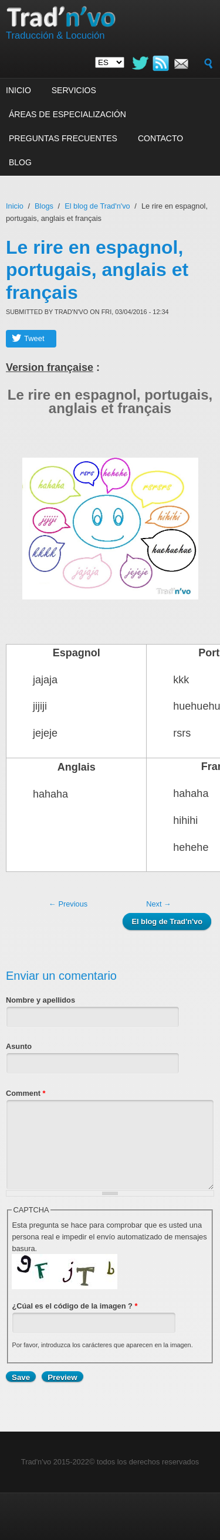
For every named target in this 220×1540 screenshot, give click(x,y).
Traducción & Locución (55, 35)
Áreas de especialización (67, 114)
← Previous (68, 904)
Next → (158, 904)
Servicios (74, 90)
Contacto (160, 138)
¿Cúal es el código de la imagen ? (74, 1305)
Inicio (18, 90)
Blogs (44, 206)
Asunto (19, 1046)
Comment (26, 1093)
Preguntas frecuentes (63, 138)
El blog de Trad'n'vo (97, 206)
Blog (20, 162)
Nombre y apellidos (40, 1000)
